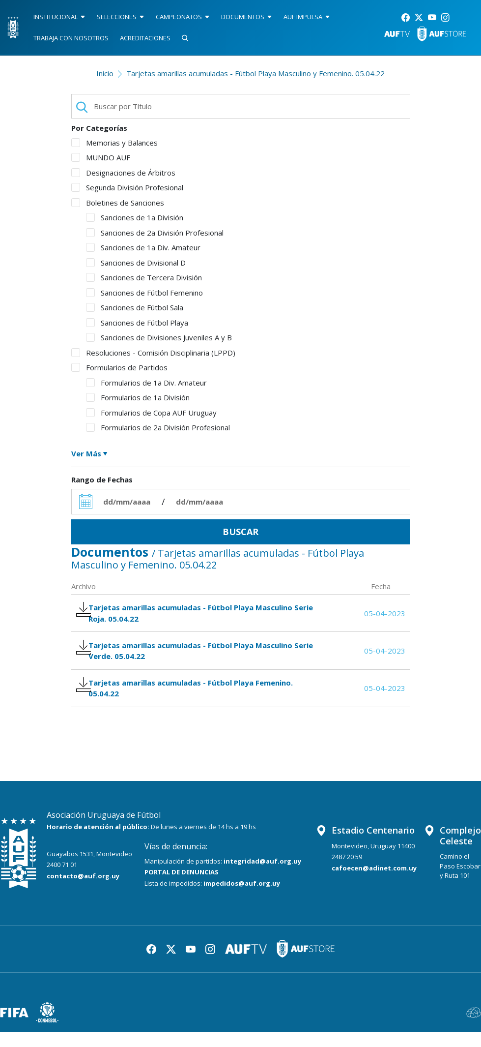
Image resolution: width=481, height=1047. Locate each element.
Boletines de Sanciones (117, 203)
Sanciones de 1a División (134, 217)
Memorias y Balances (114, 143)
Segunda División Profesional (127, 187)
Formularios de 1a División (138, 397)
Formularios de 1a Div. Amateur (146, 383)
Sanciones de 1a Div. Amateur (143, 247)
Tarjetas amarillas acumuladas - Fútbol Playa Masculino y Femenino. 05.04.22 (255, 73)
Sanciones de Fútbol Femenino (144, 293)
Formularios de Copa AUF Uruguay (151, 413)
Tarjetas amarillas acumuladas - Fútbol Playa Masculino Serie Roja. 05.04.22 (190, 615)
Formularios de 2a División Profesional (158, 427)
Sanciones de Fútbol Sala (134, 307)
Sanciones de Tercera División (144, 277)
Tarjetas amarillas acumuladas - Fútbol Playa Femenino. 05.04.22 (190, 700)
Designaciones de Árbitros (123, 173)
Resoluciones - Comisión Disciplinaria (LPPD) (153, 353)
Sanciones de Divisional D (136, 263)
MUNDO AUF (100, 157)
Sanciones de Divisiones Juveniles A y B (159, 337)
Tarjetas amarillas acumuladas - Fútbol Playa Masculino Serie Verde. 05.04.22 (190, 657)
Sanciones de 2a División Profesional (155, 233)
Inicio (104, 73)
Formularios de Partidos (119, 367)
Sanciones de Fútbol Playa (137, 323)
